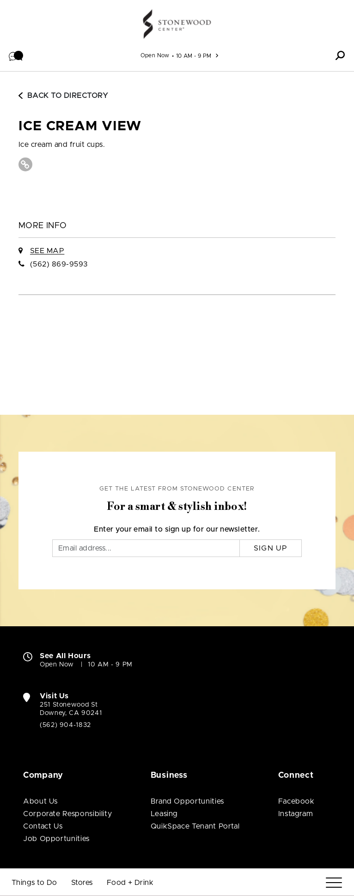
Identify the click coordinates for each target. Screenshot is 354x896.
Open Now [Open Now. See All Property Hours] (57, 664)
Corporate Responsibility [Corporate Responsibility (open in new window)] (67, 813)
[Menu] (334, 883)
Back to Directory (63, 95)
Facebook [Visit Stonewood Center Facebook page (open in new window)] (296, 801)
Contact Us (42, 826)
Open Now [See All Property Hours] (155, 55)
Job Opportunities (56, 838)
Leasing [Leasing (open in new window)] (164, 813)
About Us (40, 801)
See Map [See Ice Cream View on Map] (47, 250)
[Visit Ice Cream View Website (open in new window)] (25, 164)
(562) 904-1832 (65, 725)
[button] (16, 55)
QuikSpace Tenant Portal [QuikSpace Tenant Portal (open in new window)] (195, 826)
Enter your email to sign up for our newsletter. (177, 529)
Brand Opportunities (187, 801)
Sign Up (270, 548)
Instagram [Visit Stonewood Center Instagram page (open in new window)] (295, 813)
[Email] (146, 548)
